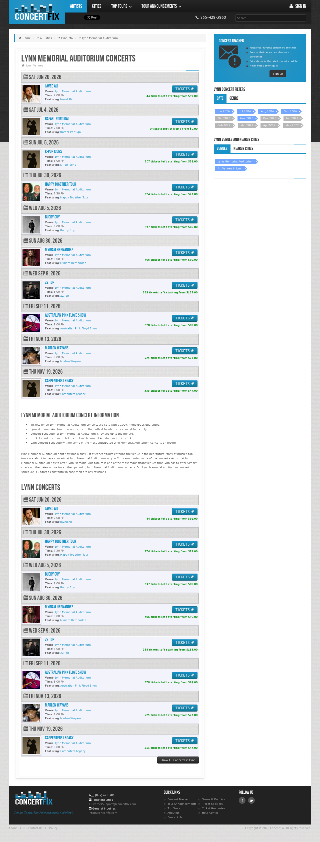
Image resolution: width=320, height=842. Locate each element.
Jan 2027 (292, 118)
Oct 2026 (224, 118)
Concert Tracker (178, 799)
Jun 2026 (224, 111)
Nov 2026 (246, 118)
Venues (222, 148)
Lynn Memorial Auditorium (236, 161)
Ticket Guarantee (214, 808)
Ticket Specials (212, 804)
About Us (15, 828)
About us (174, 813)
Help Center (210, 813)
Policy (53, 828)
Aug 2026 (267, 111)
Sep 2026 (290, 111)
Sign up (278, 73)
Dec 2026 (269, 118)
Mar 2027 (246, 125)
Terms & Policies (213, 799)
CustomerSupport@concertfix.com (112, 804)
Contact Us (175, 817)
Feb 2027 (224, 125)
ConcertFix (37, 12)
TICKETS (184, 88)
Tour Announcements (182, 804)
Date (220, 98)
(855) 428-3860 (105, 795)
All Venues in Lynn (230, 168)
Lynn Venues (34, 65)
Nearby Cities (243, 148)
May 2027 (292, 125)
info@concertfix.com (103, 813)
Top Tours (174, 808)
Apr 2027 (269, 125)
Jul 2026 (245, 111)
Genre (234, 98)
